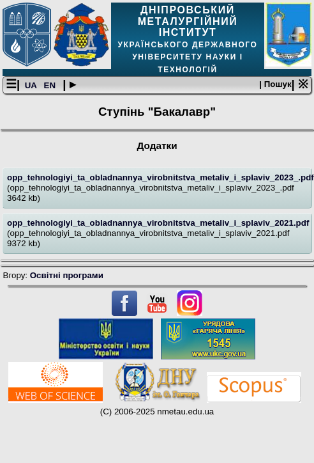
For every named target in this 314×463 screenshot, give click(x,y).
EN (51, 85)
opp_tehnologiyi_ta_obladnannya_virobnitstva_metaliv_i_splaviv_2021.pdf (158, 223)
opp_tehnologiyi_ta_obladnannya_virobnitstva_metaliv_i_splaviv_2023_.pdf (160, 177)
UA (32, 85)
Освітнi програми (66, 275)
